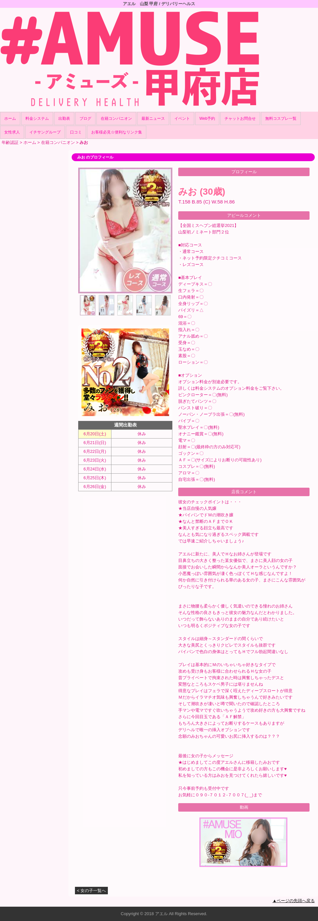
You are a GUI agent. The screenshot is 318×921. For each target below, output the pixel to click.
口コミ (76, 132)
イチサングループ (45, 132)
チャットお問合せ (240, 118)
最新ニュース (153, 118)
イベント (182, 118)
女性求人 (12, 132)
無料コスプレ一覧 (280, 118)
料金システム (37, 118)
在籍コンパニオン (116, 118)
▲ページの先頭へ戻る (293, 900)
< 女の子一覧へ (91, 890)
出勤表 (64, 118)
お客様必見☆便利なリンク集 (116, 132)
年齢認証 (10, 142)
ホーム (10, 118)
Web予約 (207, 118)
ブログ (85, 118)
